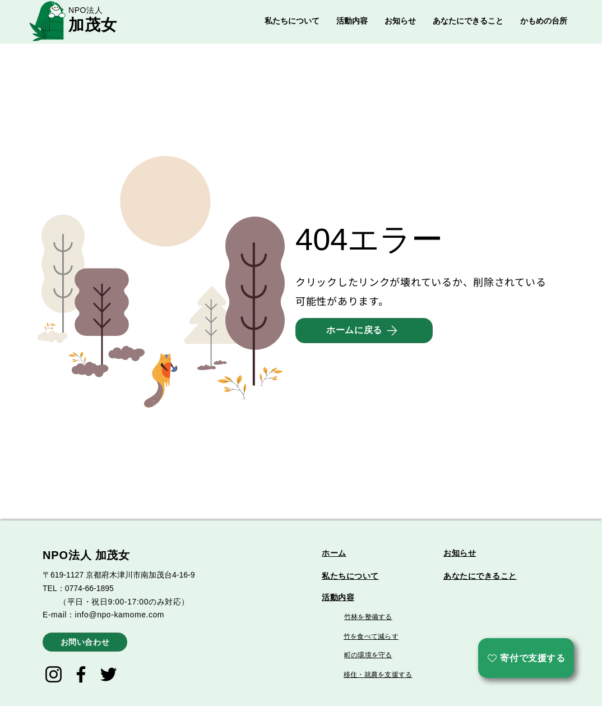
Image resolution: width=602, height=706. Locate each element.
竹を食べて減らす (371, 636)
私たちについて (350, 575)
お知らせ (459, 552)
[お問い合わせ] (85, 642)
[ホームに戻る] (364, 330)
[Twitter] (108, 674)
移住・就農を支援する (378, 675)
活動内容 (338, 597)
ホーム (334, 552)
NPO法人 (85, 10)
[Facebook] (81, 674)
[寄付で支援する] (526, 658)
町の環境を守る (368, 655)
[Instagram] (53, 674)
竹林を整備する (368, 617)
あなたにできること (480, 575)
